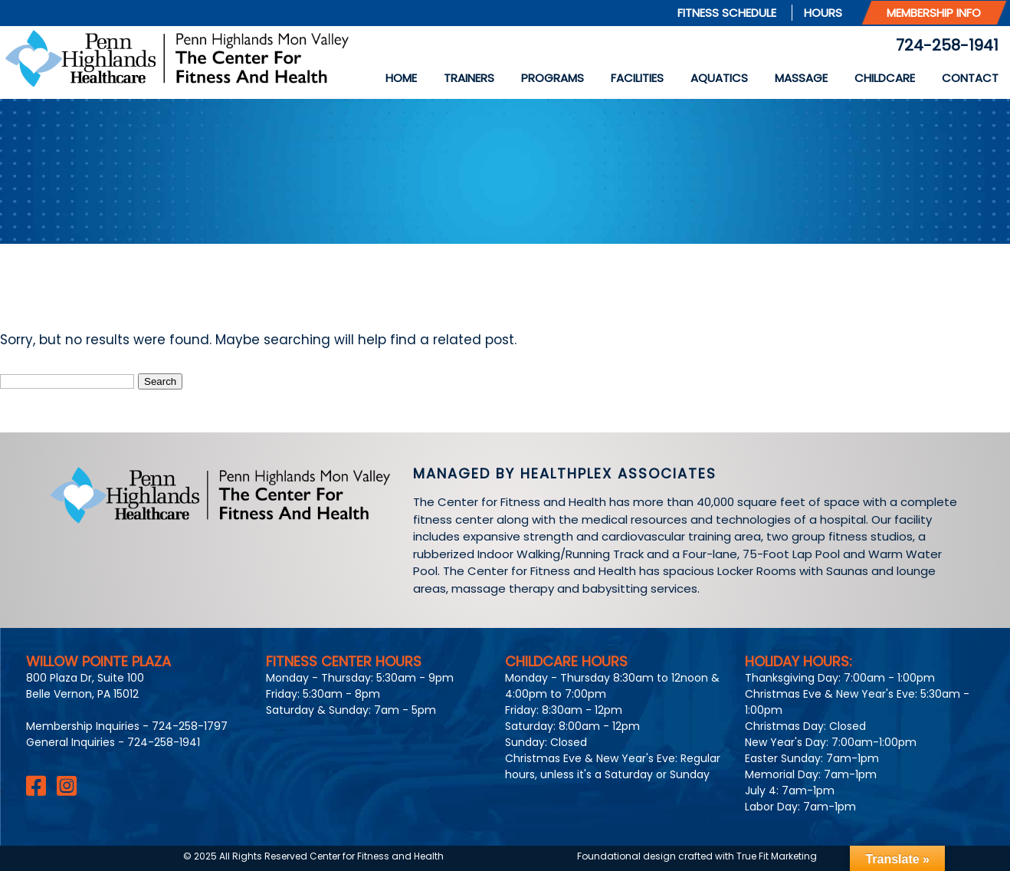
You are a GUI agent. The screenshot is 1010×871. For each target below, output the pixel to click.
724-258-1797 (190, 726)
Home (401, 78)
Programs (552, 78)
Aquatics (719, 78)
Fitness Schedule (726, 13)
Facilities (637, 78)
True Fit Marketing (776, 856)
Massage (801, 78)
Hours (823, 13)
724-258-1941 (947, 45)
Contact (970, 78)
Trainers (469, 78)
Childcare (884, 78)
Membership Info (934, 13)
